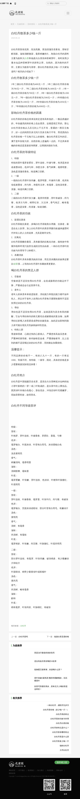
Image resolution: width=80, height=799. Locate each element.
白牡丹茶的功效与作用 (59, 719)
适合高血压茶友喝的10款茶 (45, 661)
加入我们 (40, 770)
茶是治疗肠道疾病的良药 (44, 653)
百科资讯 (31, 24)
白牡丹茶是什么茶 (61, 737)
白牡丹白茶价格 (62, 723)
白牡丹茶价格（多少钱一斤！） (56, 710)
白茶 (26, 58)
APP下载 (26, 3)
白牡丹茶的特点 (62, 714)
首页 (12, 24)
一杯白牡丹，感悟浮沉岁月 (58, 705)
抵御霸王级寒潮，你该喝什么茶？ (48, 670)
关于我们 (21, 770)
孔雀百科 (21, 24)
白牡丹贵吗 (23, 637)
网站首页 (16, 3)
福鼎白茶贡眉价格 (61, 637)
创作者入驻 (62, 762)
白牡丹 (23, 626)
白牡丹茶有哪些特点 (60, 732)
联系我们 (31, 770)
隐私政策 (12, 773)
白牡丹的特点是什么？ (59, 728)
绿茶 (15, 264)
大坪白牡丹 (64, 750)
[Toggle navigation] (68, 13)
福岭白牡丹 (64, 746)
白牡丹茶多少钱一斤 (60, 741)
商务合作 (59, 770)
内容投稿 (50, 770)
